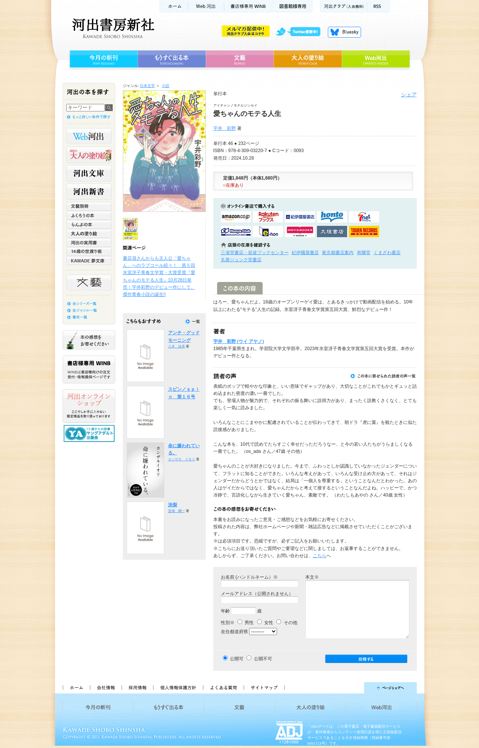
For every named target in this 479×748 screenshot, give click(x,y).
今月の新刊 (103, 59)
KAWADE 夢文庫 (89, 260)
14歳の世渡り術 (89, 251)
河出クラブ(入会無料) (343, 6)
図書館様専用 (293, 6)
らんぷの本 (89, 224)
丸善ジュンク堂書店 (241, 259)
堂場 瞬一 (176, 511)
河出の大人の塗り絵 (89, 154)
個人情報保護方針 (178, 687)
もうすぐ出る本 (172, 59)
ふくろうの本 (89, 215)
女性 (265, 622)
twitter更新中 (300, 32)
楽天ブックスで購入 (268, 216)
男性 (245, 622)
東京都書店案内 (338, 252)
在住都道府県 (234, 631)
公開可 (236, 658)
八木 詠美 (176, 346)
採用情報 (137, 687)
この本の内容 (240, 288)
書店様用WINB (249, 6)
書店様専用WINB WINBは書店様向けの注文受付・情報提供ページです (89, 369)
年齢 (225, 611)
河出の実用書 (89, 242)
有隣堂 (363, 252)
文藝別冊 (89, 206)
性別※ (227, 622)
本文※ (312, 577)
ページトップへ (354, 687)
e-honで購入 (268, 231)
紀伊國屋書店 (305, 252)
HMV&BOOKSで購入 (300, 231)
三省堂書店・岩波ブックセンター (255, 252)
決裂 (172, 504)
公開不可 (263, 658)
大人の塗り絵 (308, 59)
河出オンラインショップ (89, 406)
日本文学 (147, 86)
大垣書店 (332, 231)
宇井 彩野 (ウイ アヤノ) (238, 341)
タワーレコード (364, 231)
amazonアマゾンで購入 (236, 216)
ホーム (173, 6)
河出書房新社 (112, 28)
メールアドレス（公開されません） (257, 593)
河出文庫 (89, 173)
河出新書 (89, 191)
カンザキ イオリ (181, 459)
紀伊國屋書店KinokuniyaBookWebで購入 (300, 216)
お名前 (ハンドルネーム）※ (249, 577)
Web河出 (206, 6)
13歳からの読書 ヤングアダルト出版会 (90, 433)
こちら (319, 555)
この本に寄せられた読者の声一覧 (383, 376)
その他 (286, 622)
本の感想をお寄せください (89, 340)
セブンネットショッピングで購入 (364, 216)
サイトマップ (264, 687)
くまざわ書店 (387, 252)
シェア (409, 94)
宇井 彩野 (224, 128)
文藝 (240, 59)
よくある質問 (223, 687)
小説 (165, 86)
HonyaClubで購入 (236, 231)
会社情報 (105, 687)
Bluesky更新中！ (344, 32)
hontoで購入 (332, 216)
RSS (378, 6)
